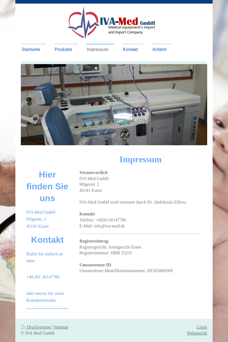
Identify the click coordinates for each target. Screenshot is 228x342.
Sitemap (61, 327)
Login (202, 327)
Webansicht (197, 333)
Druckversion (36, 327)
